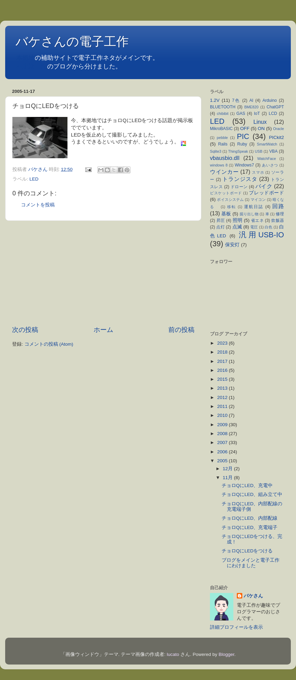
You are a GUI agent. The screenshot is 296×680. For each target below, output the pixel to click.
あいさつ (270, 165)
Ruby (242, 144)
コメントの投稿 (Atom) (48, 344)
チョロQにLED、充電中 (250, 485)
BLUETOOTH (222, 107)
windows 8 (219, 165)
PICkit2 (276, 137)
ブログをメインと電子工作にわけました (250, 563)
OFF (245, 128)
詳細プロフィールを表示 (236, 627)
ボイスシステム (230, 199)
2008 (223, 433)
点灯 (220, 227)
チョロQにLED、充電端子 (252, 527)
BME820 (251, 107)
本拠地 (25, 57)
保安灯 (232, 244)
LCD (273, 113)
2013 (223, 388)
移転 (231, 207)
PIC (243, 136)
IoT (257, 113)
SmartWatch (267, 144)
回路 (278, 206)
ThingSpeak (238, 151)
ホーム (103, 329)
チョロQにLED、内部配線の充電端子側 (252, 506)
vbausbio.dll (225, 158)
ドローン (239, 186)
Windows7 (244, 165)
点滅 (237, 226)
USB (258, 151)
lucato (173, 654)
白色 (268, 227)
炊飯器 (277, 220)
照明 (238, 220)
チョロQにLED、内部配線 (252, 518)
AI (251, 100)
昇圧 (220, 220)
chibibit (223, 113)
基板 (226, 213)
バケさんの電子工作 (78, 41)
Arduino (269, 100)
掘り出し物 (249, 214)
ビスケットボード (226, 193)
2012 (223, 397)
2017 (223, 361)
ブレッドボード (266, 192)
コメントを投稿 (38, 204)
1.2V (215, 100)
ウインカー (224, 172)
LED (34, 179)
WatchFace (266, 158)
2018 (223, 352)
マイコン (258, 199)
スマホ (258, 172)
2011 (223, 406)
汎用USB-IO (261, 234)
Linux (260, 122)
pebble (222, 138)
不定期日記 (31, 66)
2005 (223, 460)
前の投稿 (181, 329)
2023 (223, 343)
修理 (280, 214)
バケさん (253, 595)
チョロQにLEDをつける (247, 550)
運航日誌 (253, 206)
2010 (223, 415)
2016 (223, 370)
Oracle (278, 129)
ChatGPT (275, 107)
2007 (223, 442)
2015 (223, 379)
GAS (240, 113)
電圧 (254, 227)
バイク (263, 186)
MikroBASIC (221, 128)
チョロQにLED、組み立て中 (254, 494)
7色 (236, 100)
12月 (228, 468)
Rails (223, 144)
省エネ (257, 220)
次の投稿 (25, 329)
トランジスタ (239, 179)
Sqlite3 (215, 151)
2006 (223, 451)
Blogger (226, 654)
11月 (228, 477)
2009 (223, 424)
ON (261, 128)
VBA (273, 151)
